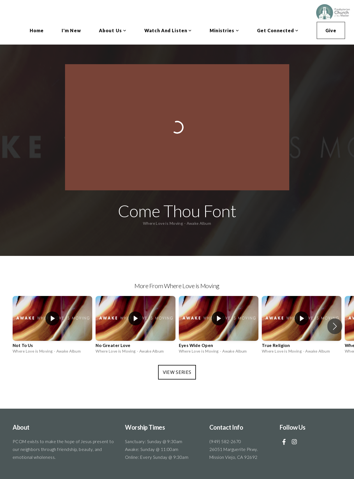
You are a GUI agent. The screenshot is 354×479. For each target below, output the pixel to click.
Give (330, 30)
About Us (112, 30)
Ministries (224, 30)
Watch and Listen (168, 30)
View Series (177, 372)
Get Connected (278, 30)
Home (37, 30)
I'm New (71, 30)
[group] (52, 326)
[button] (335, 326)
